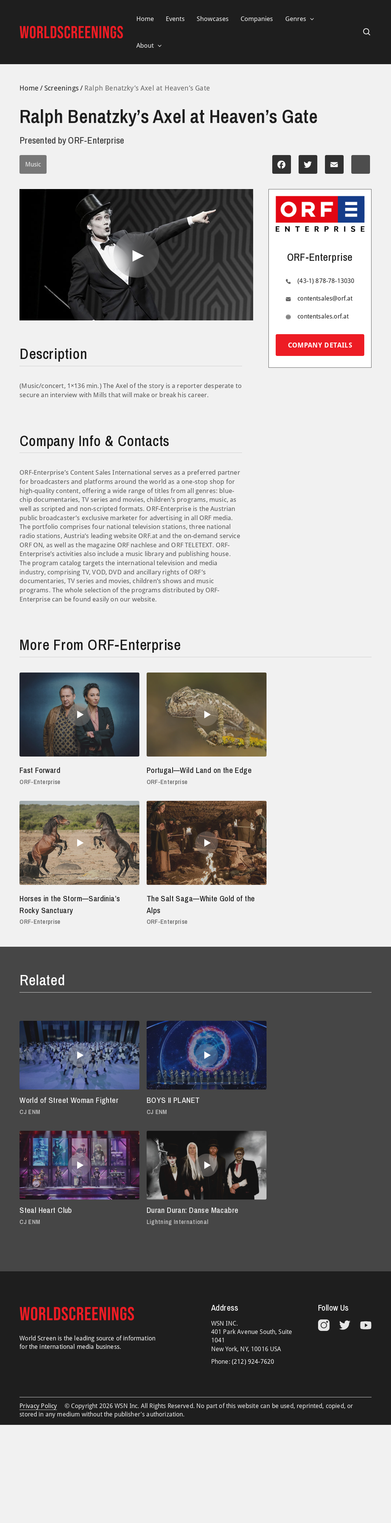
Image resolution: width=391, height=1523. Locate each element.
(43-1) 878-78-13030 (325, 281)
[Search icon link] (367, 32)
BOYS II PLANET (167, 1112)
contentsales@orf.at (324, 298)
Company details (320, 345)
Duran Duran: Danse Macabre (68, 1222)
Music (33, 164)
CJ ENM (29, 1124)
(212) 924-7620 (253, 1374)
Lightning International (50, 1234)
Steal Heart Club (286, 1112)
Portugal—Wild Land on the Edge (195, 770)
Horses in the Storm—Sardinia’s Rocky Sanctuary (313, 776)
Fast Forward (41, 770)
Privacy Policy (38, 1418)
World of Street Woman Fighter (71, 1112)
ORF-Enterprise (40, 782)
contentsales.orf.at (323, 316)
